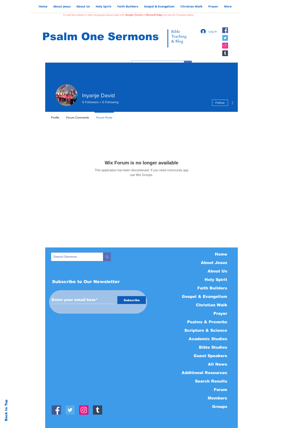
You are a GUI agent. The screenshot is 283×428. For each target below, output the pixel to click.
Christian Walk (211, 305)
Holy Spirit (216, 279)
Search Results (211, 381)
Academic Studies (208, 339)
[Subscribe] (131, 300)
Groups (219, 406)
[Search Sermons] (74, 257)
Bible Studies (213, 347)
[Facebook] (225, 30)
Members (217, 398)
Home (221, 254)
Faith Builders (212, 288)
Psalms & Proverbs (207, 322)
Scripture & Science (205, 330)
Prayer (220, 313)
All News (217, 364)
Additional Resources (204, 373)
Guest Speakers (210, 356)
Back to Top (6, 410)
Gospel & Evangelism (204, 296)
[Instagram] (225, 45)
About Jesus (214, 262)
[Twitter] (225, 38)
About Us (217, 271)
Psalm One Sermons (100, 36)
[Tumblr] (225, 53)
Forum (220, 389)
